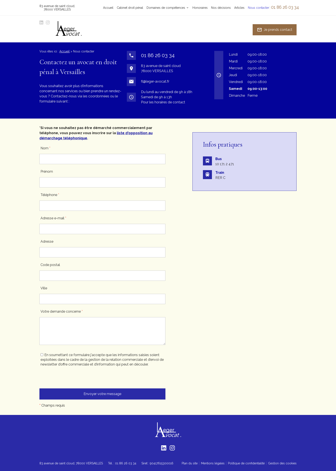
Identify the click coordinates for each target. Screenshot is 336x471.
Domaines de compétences (166, 7)
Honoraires (200, 7)
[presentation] (72, 380)
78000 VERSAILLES (57, 7)
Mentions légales (213, 463)
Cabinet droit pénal (130, 7)
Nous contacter (258, 7)
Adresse (46, 241)
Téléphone (49, 195)
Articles (239, 7)
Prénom (46, 171)
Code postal (50, 265)
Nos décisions (221, 7)
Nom (45, 148)
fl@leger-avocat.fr (155, 81)
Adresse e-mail (53, 218)
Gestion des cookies (282, 463)
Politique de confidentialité (246, 463)
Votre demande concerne (61, 311)
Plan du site (190, 463)
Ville (43, 288)
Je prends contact (274, 29)
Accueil (108, 7)
